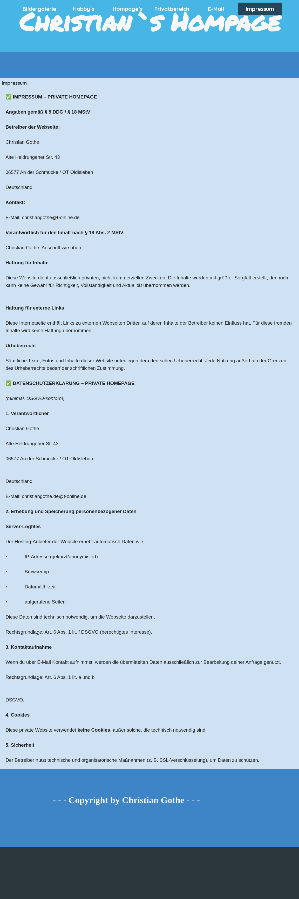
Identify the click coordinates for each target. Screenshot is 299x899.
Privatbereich (171, 8)
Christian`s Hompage (149, 21)
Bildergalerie (39, 8)
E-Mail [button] (216, 8)
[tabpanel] (149, 428)
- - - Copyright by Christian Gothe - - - (126, 800)
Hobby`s (83, 8)
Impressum (260, 8)
